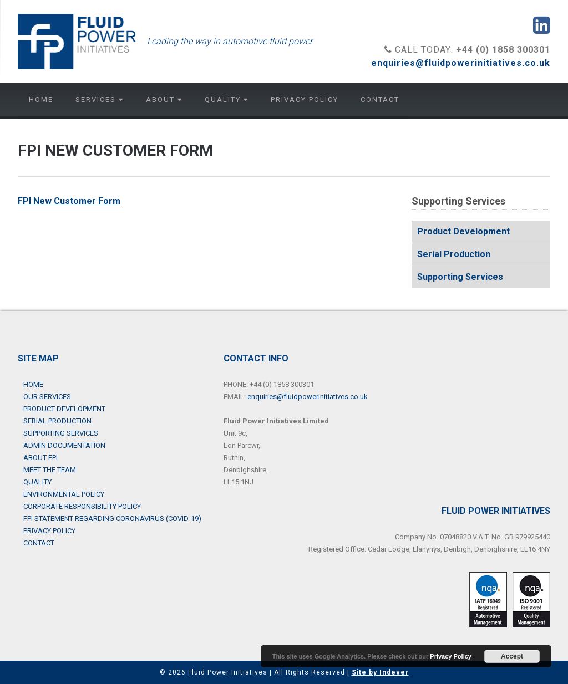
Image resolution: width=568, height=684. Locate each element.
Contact (380, 99)
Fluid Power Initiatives (77, 41)
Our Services (47, 396)
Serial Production (453, 254)
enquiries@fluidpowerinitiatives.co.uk (460, 63)
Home (41, 99)
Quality (226, 99)
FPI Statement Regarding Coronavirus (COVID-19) (112, 518)
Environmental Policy (63, 494)
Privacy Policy (304, 99)
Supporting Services (460, 277)
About (164, 99)
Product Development (463, 231)
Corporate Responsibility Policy (82, 506)
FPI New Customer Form (69, 201)
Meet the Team (49, 470)
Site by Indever (380, 672)
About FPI (40, 457)
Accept (512, 656)
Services (99, 99)
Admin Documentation (64, 445)
